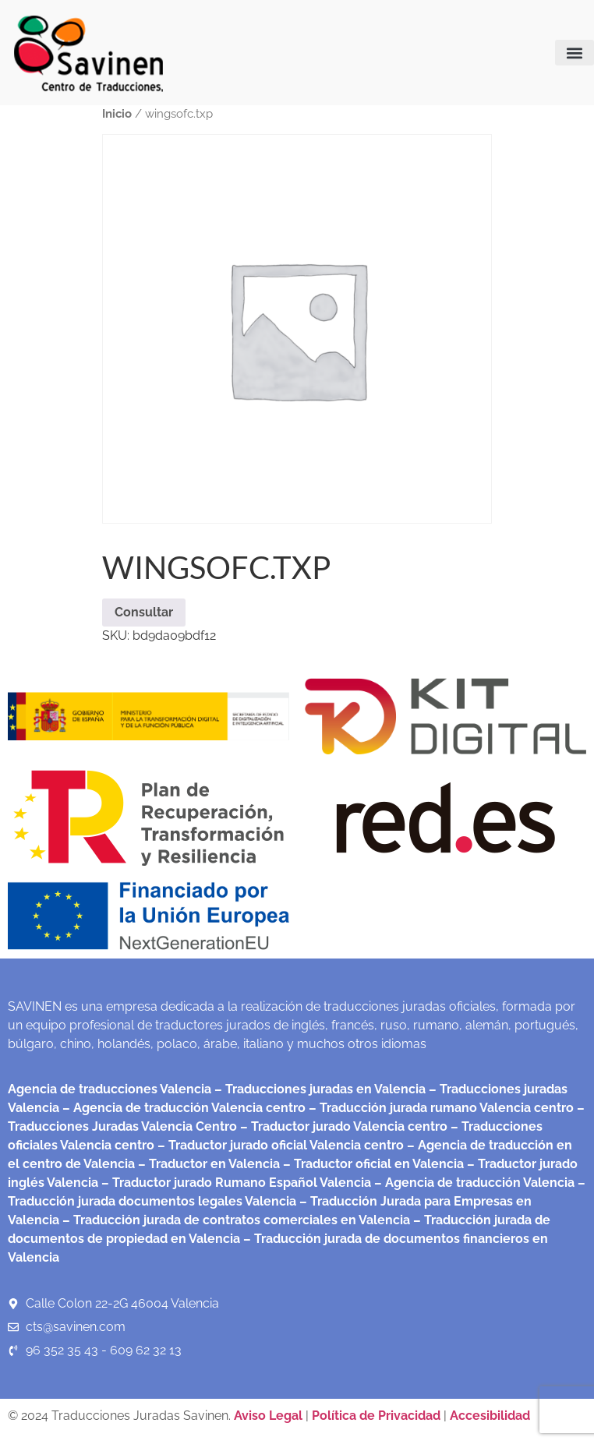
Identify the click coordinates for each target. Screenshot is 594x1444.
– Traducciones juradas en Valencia (318, 1089)
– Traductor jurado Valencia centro (342, 1126)
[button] (574, 52)
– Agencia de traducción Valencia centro (182, 1107)
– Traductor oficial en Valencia (373, 1163)
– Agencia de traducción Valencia (473, 1182)
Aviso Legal (270, 1415)
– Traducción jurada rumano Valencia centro (440, 1107)
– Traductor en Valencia (207, 1163)
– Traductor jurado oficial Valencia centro (279, 1145)
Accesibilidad (490, 1415)
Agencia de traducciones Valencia (109, 1089)
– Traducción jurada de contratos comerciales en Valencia (234, 1220)
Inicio (117, 113)
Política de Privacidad (376, 1415)
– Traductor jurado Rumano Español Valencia (234, 1182)
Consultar (144, 612)
